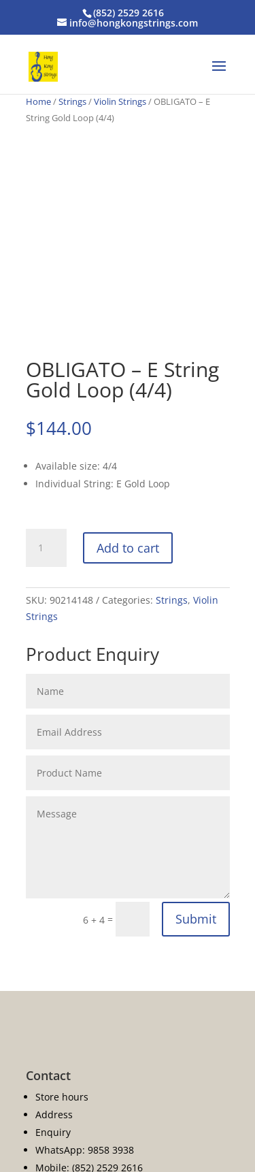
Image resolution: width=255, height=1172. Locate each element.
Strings (72, 101)
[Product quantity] (46, 548)
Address (54, 1114)
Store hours (61, 1096)
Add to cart (128, 548)
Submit (195, 919)
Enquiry (53, 1132)
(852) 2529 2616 (128, 12)
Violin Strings (120, 101)
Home (38, 101)
